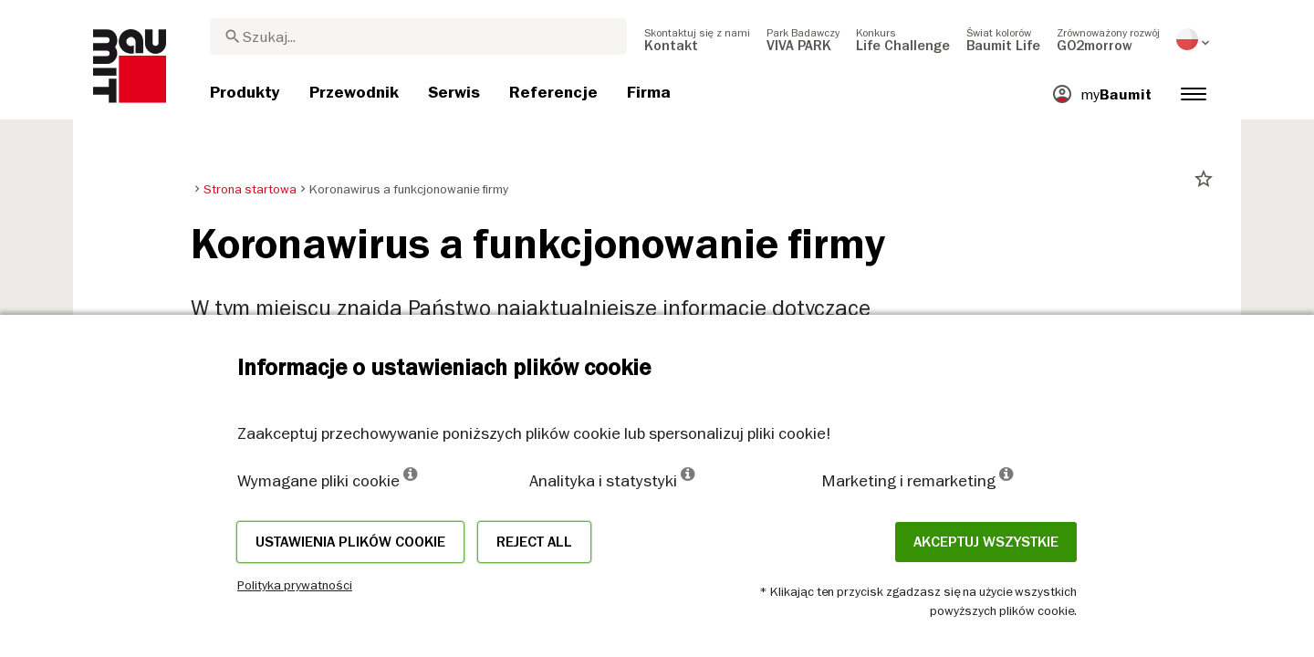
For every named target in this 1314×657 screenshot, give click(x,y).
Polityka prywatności (294, 585)
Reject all (534, 542)
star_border (1204, 179)
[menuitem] (697, 39)
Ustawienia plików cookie (350, 542)
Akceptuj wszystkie (985, 542)
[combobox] (418, 36)
